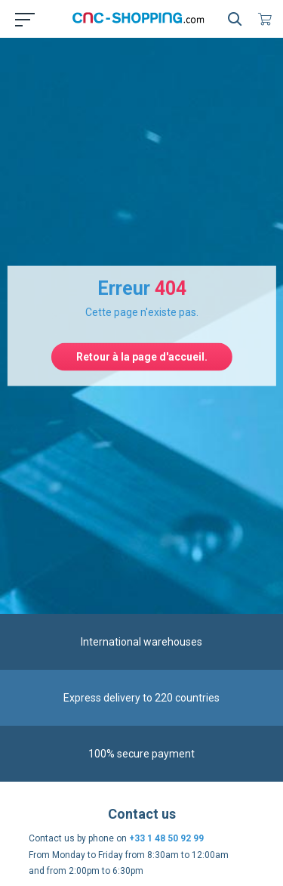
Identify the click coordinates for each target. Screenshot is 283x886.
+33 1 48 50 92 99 (166, 838)
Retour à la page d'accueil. (142, 357)
